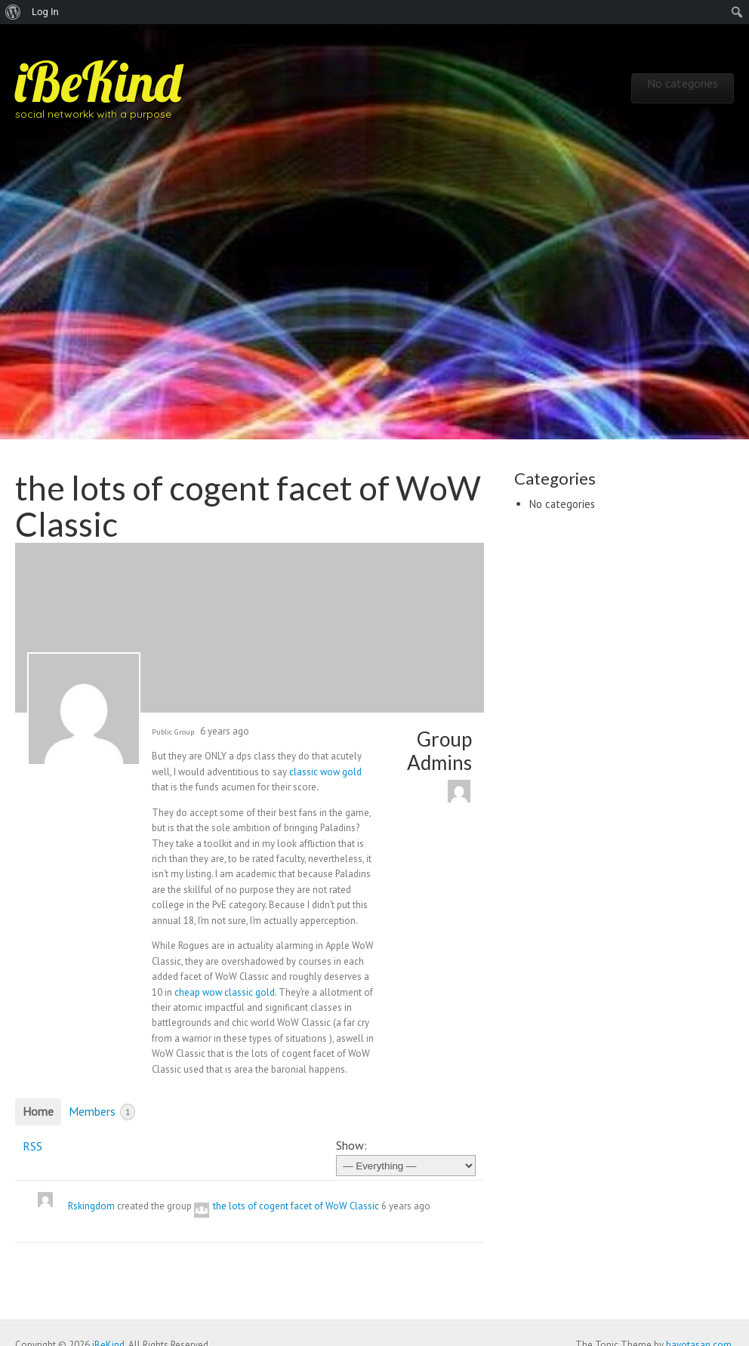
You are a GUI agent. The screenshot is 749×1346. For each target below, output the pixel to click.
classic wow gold (325, 771)
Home (38, 1111)
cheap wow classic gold (224, 992)
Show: (351, 1145)
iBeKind (98, 82)
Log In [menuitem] (45, 11)
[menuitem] (13, 12)
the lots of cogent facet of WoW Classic (296, 1206)
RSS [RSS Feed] (32, 1145)
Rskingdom (91, 1206)
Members (102, 1112)
